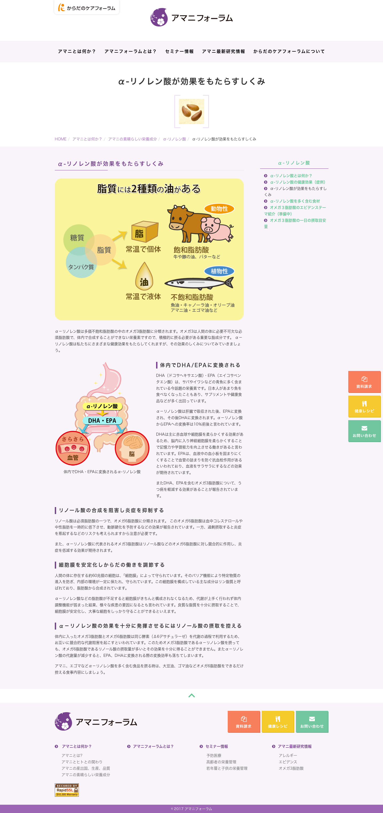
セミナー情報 (179, 51)
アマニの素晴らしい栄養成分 (132, 139)
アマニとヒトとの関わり (82, 762)
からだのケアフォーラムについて (289, 51)
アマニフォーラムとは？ (131, 51)
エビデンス (288, 762)
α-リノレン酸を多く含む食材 (295, 201)
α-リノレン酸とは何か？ (291, 176)
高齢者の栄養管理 (221, 762)
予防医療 (213, 755)
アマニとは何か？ (77, 51)
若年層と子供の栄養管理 (226, 768)
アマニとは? (71, 755)
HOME (61, 139)
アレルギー (288, 755)
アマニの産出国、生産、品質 (85, 768)
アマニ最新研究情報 (223, 51)
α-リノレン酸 (174, 139)
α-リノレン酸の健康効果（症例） (298, 182)
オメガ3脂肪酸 (291, 768)
